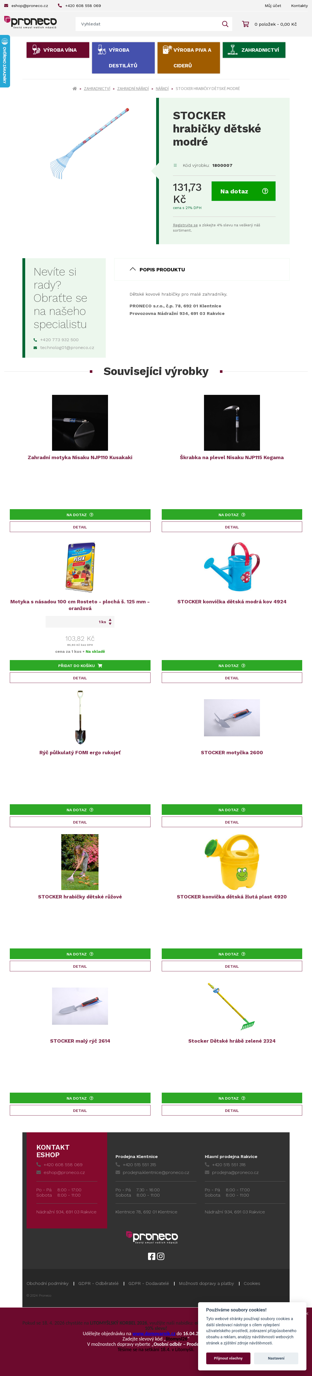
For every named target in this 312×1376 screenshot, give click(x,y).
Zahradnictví (260, 50)
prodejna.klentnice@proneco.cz (152, 1172)
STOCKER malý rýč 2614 (80, 1041)
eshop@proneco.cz (26, 5)
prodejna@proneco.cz (232, 1172)
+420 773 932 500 (56, 339)
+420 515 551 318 (225, 1164)
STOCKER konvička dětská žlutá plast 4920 (232, 897)
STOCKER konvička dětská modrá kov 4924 (232, 601)
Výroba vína (60, 50)
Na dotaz (244, 191)
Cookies (252, 1283)
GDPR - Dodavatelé (148, 1283)
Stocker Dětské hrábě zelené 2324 (232, 1041)
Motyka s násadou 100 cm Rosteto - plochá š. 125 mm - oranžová (80, 605)
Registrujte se (185, 225)
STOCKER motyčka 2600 (232, 752)
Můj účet (273, 5)
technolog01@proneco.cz (64, 347)
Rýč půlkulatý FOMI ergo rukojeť (80, 752)
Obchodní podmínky (48, 1283)
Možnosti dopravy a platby (206, 1283)
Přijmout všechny (228, 1358)
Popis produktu (162, 269)
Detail (80, 527)
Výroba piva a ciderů (192, 57)
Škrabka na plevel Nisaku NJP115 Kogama (232, 457)
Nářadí (162, 88)
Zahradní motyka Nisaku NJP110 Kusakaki (80, 457)
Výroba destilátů (123, 57)
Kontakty (299, 5)
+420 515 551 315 (136, 1164)
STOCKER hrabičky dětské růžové (80, 897)
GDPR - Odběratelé (98, 1283)
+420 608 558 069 (79, 5)
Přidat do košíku (80, 665)
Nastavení (276, 1358)
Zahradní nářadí (133, 88)
